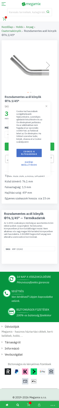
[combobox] (29, 12)
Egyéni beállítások (29, 163)
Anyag (30, 27)
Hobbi (19, 27)
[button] (28, 92)
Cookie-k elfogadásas (29, 152)
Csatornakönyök (11, 31)
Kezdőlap (7, 27)
